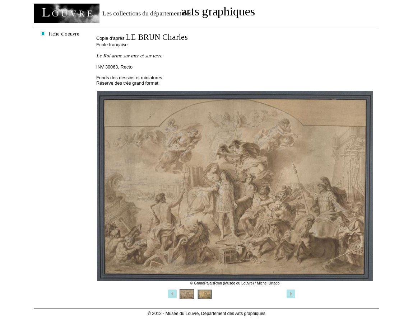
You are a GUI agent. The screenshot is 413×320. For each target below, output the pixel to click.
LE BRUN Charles (157, 37)
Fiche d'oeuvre (63, 34)
